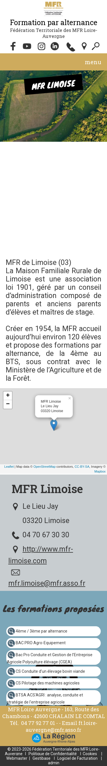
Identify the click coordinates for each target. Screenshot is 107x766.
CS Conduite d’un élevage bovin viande (50, 671)
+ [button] (8, 396)
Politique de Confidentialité (53, 753)
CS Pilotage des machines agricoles (48, 683)
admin (53, 763)
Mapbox (100, 471)
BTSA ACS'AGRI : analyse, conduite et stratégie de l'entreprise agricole (45, 698)
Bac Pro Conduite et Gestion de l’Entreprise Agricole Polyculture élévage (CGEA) (50, 658)
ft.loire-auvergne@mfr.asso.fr (61, 726)
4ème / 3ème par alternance (41, 631)
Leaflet (9, 466)
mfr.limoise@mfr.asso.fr (46, 583)
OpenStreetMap (44, 466)
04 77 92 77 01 (38, 723)
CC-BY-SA (81, 466)
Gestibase (42, 758)
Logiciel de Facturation (77, 758)
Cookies (90, 753)
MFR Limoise (47, 488)
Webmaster (16, 758)
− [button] (8, 404)
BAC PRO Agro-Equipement (41, 643)
